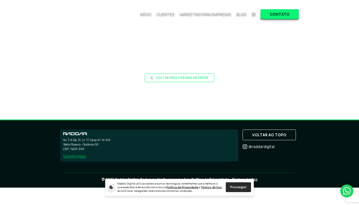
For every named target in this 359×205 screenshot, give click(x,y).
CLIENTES (165, 14)
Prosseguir (238, 187)
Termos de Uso (211, 187)
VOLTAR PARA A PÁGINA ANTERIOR (179, 78)
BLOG (241, 14)
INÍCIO (145, 14)
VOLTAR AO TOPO (269, 134)
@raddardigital (259, 146)
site (255, 64)
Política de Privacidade (182, 187)
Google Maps (74, 156)
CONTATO (279, 14)
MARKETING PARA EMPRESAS (205, 14)
